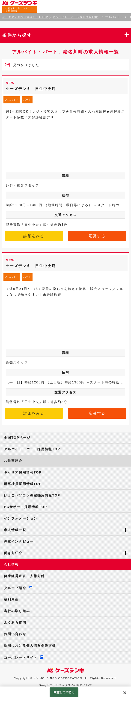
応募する (97, 236)
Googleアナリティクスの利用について (65, 685)
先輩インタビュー (19, 541)
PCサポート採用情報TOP (25, 507)
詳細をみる (33, 236)
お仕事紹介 (13, 460)
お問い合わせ (15, 634)
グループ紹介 (15, 588)
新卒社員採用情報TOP (23, 484)
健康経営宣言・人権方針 (24, 576)
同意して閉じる (64, 692)
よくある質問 (15, 622)
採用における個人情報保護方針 (30, 645)
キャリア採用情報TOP (23, 472)
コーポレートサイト (20, 657)
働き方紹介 (13, 553)
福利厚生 (11, 599)
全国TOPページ (17, 437)
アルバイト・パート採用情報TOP (75, 17)
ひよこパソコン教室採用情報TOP (32, 495)
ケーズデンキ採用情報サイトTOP (25, 17)
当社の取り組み (17, 611)
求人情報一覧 (15, 530)
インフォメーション (20, 518)
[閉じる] (125, 693)
